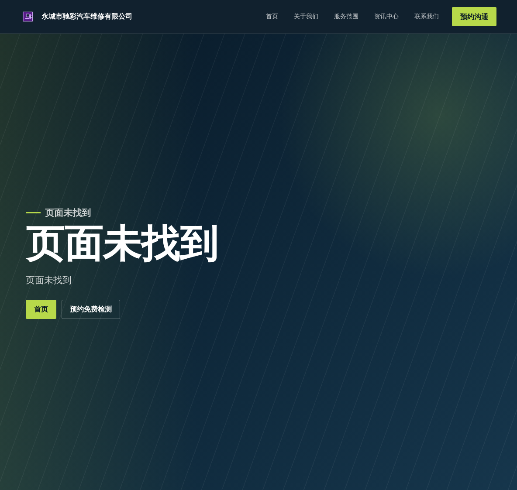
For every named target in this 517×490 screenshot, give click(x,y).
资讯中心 (386, 16)
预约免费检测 (91, 309)
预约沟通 (474, 17)
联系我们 (426, 16)
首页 (272, 16)
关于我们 (306, 16)
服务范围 (346, 16)
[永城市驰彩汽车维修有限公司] (76, 16)
